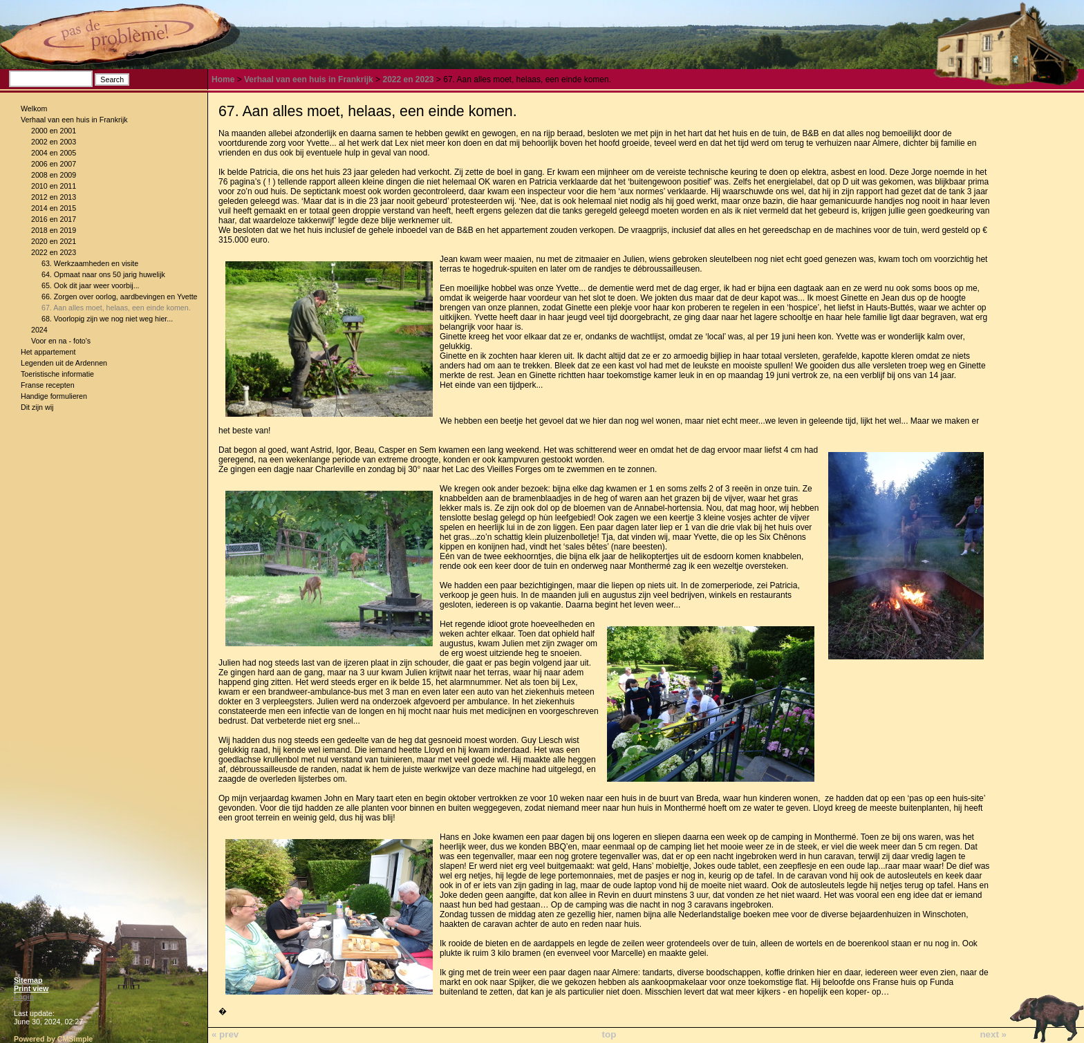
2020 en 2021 (53, 241)
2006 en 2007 (53, 164)
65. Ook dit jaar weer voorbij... (90, 285)
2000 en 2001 (53, 130)
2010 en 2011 (53, 186)
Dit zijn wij (37, 407)
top (609, 1034)
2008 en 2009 (53, 175)
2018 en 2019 (53, 230)
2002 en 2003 (53, 142)
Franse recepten (48, 385)
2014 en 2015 (53, 208)
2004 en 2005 (53, 153)
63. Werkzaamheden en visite (89, 263)
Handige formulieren (54, 396)
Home (223, 79)
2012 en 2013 (53, 197)
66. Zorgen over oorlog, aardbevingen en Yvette (119, 296)
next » (993, 1034)
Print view (31, 988)
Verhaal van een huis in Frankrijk (74, 119)
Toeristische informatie (57, 374)
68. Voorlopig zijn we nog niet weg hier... (107, 318)
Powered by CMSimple (53, 1039)
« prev (225, 1034)
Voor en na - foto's (61, 341)
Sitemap (28, 980)
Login (24, 997)
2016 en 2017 (53, 219)
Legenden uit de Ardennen (64, 363)
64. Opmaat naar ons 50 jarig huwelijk (103, 274)
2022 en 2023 (53, 252)
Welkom (34, 108)
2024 (39, 330)
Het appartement (48, 352)
